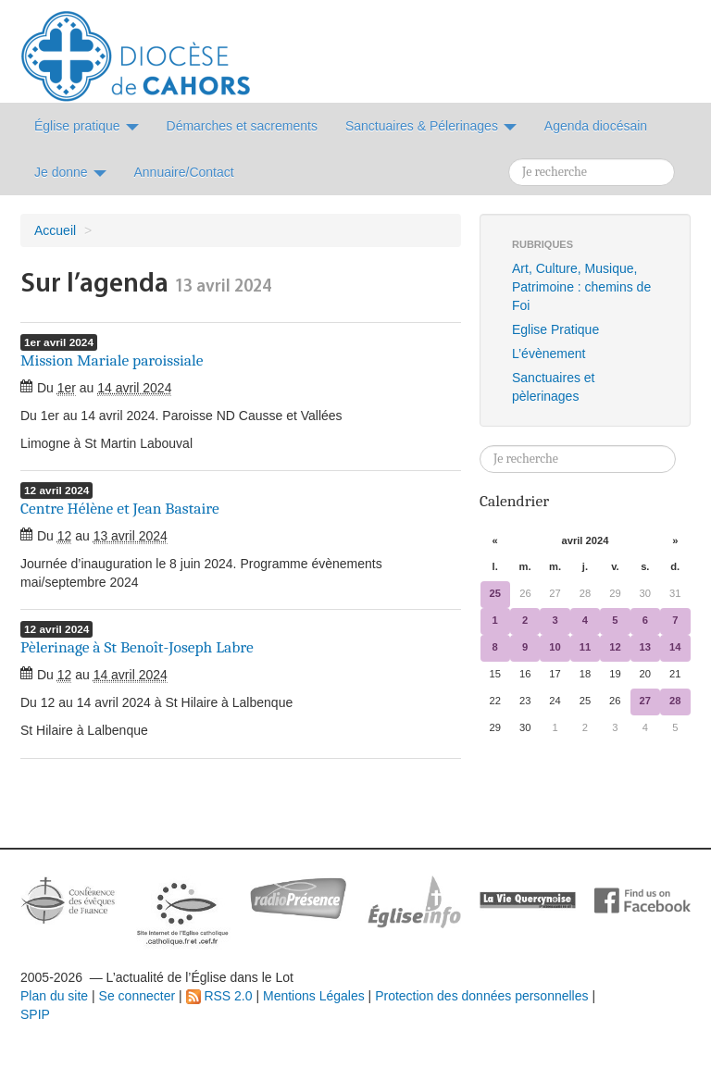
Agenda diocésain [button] (595, 125)
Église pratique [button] (86, 125)
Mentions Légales (314, 995)
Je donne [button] (70, 172)
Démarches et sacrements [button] (242, 125)
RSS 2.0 (219, 995)
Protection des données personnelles (481, 995)
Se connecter (137, 995)
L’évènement (548, 353)
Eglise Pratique (555, 329)
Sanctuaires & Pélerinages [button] (431, 125)
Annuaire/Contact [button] (184, 172)
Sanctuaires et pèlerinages (553, 387)
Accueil (55, 230)
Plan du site (54, 995)
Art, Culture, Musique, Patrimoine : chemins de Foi (581, 287)
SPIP (35, 1014)
